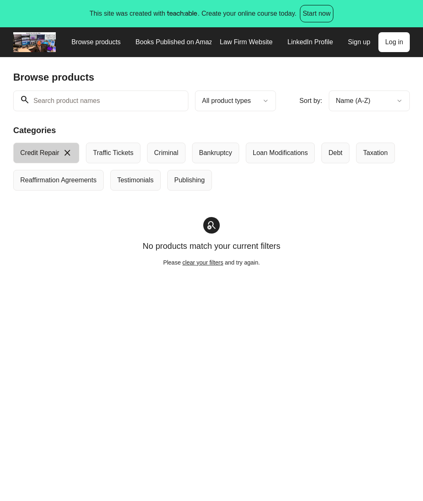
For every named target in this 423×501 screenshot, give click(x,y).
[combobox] (235, 101)
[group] (211, 167)
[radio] (46, 153)
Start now (317, 13)
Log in (394, 41)
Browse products (96, 41)
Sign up (359, 41)
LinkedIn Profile (310, 41)
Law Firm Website (246, 41)
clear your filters (203, 262)
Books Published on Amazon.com (173, 41)
